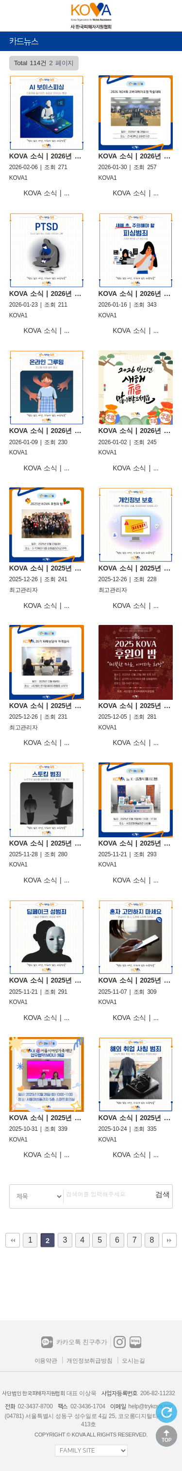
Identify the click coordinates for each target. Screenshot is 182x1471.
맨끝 (169, 1240)
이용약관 (45, 1360)
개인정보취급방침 (89, 1360)
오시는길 (133, 1360)
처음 (12, 1240)
